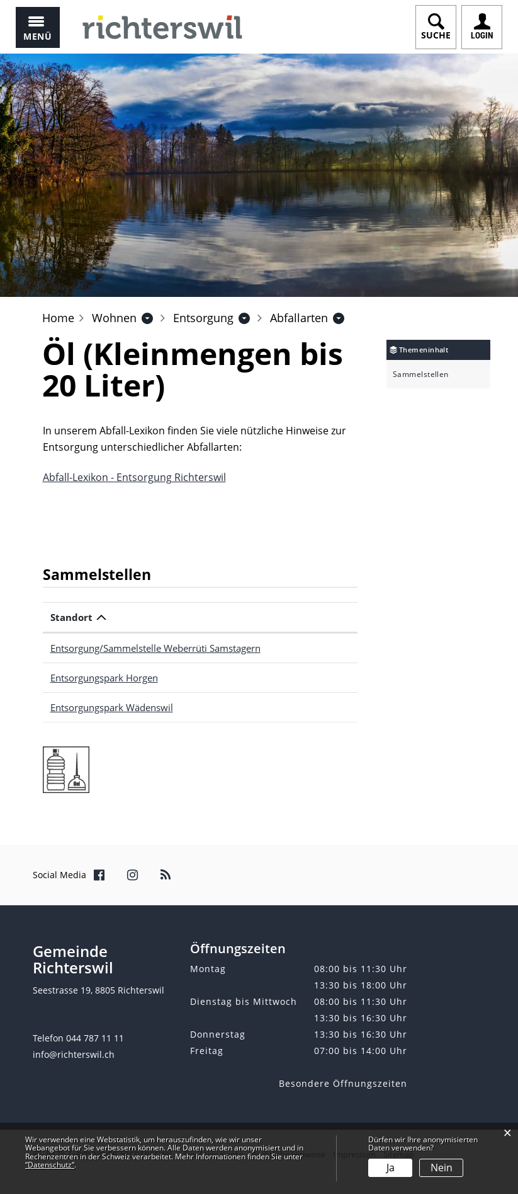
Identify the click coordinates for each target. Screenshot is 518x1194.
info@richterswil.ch (74, 1054)
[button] (114, 317)
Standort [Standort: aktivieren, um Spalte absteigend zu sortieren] (71, 617)
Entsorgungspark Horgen (104, 677)
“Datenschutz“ (49, 1164)
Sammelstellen (421, 374)
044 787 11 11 (95, 1038)
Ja (390, 1167)
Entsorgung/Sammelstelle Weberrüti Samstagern (155, 648)
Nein (442, 1167)
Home (58, 317)
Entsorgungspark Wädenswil (111, 707)
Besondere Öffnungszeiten (343, 1083)
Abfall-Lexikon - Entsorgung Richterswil (134, 477)
